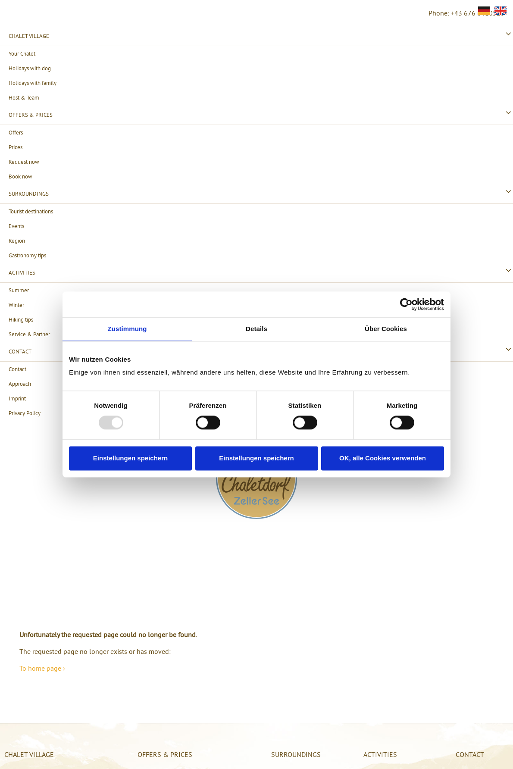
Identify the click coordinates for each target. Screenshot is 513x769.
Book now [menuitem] (20, 176)
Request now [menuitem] (24, 161)
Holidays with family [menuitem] (32, 82)
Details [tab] (256, 328)
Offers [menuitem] (16, 132)
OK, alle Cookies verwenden (382, 458)
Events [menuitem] (16, 225)
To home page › (42, 668)
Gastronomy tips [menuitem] (27, 255)
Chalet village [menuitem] (29, 35)
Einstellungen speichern (130, 458)
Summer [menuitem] (19, 290)
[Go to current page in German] (484, 10)
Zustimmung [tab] (127, 328)
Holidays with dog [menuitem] (30, 68)
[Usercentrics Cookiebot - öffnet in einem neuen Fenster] (406, 304)
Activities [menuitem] (22, 272)
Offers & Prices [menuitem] (31, 114)
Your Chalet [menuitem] (22, 53)
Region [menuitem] (17, 240)
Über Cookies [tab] (386, 328)
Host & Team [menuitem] (24, 97)
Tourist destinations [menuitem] (31, 211)
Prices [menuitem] (15, 147)
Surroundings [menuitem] (29, 193)
